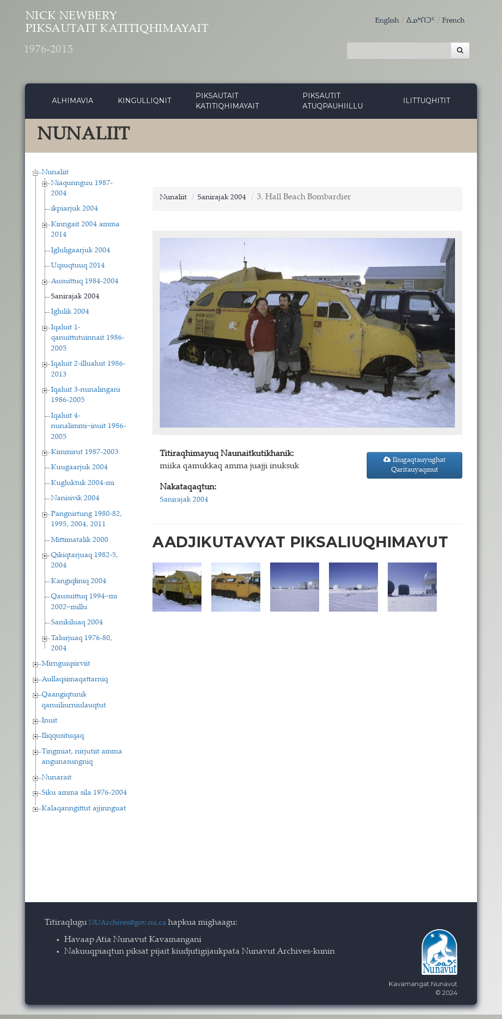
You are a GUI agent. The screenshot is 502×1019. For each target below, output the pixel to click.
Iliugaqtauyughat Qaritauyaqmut (414, 469)
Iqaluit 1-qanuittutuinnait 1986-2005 (88, 342)
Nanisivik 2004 (75, 503)
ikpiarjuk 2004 (74, 213)
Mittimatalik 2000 (79, 544)
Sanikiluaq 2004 (77, 626)
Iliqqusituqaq (63, 740)
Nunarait (57, 781)
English (379, 21)
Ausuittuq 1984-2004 (85, 285)
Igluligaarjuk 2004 (80, 254)
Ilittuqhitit (426, 104)
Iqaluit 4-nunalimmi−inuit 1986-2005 (88, 430)
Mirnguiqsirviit (66, 668)
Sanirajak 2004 (75, 300)
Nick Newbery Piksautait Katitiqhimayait (158, 39)
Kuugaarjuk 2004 (79, 472)
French (452, 21)
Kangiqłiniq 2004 (78, 585)
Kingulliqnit (144, 104)
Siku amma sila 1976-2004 (84, 797)
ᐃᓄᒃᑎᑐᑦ (416, 21)
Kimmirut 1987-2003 (85, 456)
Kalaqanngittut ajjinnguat (84, 812)
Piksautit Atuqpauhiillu (332, 104)
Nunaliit (55, 176)
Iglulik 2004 (70, 316)
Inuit (49, 724)
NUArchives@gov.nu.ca (133, 927)
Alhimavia (72, 104)
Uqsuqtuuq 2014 (78, 269)
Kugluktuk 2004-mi (82, 487)
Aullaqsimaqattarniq (75, 683)
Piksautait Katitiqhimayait (227, 104)
